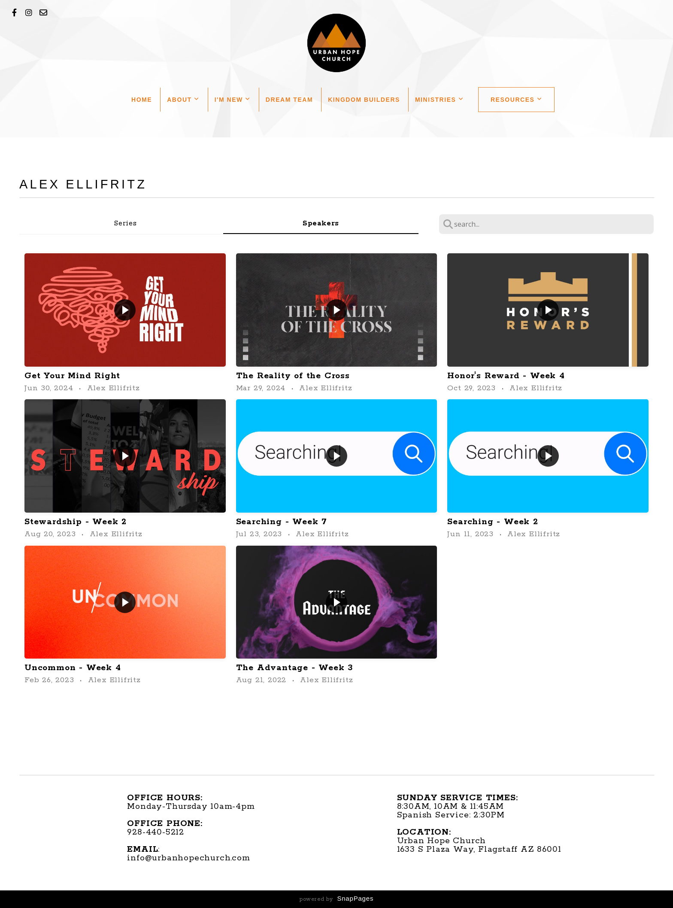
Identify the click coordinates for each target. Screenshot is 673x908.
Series (125, 223)
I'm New (233, 99)
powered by (336, 899)
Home (141, 99)
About (183, 99)
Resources (517, 99)
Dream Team (289, 99)
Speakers (321, 223)
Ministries (439, 99)
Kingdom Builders (364, 99)
